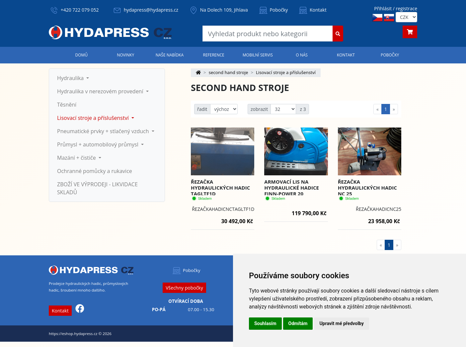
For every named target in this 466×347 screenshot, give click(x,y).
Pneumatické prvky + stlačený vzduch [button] (103, 131)
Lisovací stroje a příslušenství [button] (93, 118)
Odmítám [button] (298, 323)
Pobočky (273, 10)
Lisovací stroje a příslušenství (286, 72)
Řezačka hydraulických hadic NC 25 (367, 187)
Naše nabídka (170, 55)
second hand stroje (228, 72)
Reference (213, 55)
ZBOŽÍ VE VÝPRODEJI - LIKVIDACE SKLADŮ (97, 188)
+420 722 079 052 (80, 10)
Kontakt (312, 10)
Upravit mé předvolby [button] (341, 323)
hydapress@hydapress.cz (151, 10)
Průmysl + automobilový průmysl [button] (98, 144)
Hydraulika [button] (71, 78)
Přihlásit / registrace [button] (395, 8)
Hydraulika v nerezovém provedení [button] (101, 91)
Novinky (125, 55)
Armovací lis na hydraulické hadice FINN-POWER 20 (291, 187)
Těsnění (66, 104)
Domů (81, 55)
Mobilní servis (258, 55)
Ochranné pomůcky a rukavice (94, 171)
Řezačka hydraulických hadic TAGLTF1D (220, 187)
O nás (302, 55)
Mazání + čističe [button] (77, 157)
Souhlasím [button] (265, 323)
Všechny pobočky (184, 288)
